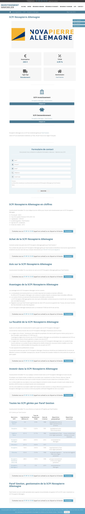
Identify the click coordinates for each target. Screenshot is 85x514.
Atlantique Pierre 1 (14, 423)
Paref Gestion (45, 133)
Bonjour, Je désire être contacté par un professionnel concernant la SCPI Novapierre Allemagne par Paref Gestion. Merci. (42, 184)
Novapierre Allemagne (14, 440)
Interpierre (14, 428)
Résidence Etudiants (51, 6)
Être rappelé (76, 23)
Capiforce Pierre (14, 434)
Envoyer (43, 191)
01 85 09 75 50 (46, 250)
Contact (80, 6)
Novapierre (14, 448)
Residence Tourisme (66, 6)
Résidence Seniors (38, 6)
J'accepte (67, 512)
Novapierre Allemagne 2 (14, 466)
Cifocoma (14, 452)
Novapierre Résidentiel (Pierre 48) (14, 460)
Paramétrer (60, 512)
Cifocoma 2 (14, 444)
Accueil (23, 6)
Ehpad (29, 6)
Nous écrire (76, 26)
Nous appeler (76, 20)
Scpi (75, 6)
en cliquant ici (56, 250)
